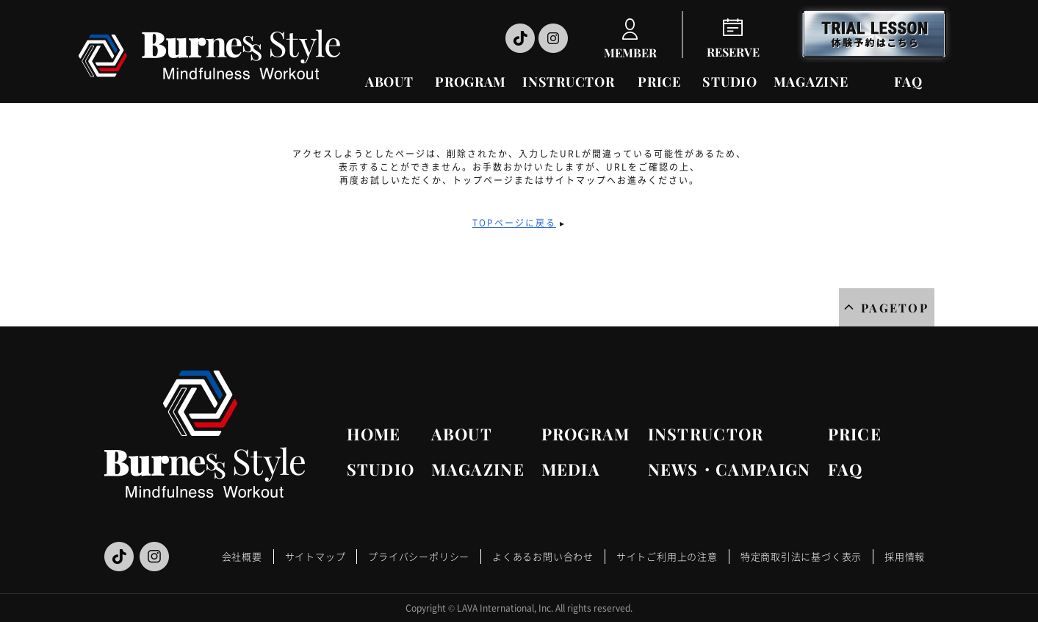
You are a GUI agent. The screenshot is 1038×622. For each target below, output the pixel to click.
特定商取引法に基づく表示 (801, 556)
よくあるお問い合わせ (543, 556)
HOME (374, 434)
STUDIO (729, 81)
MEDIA (571, 469)
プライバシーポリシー (418, 556)
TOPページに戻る (514, 222)
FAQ (908, 81)
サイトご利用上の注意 (667, 556)
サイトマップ (315, 556)
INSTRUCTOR (568, 81)
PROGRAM (470, 81)
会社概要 (242, 556)
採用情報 (904, 556)
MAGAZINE (811, 81)
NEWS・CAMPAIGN (729, 469)
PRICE (659, 81)
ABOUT (389, 81)
